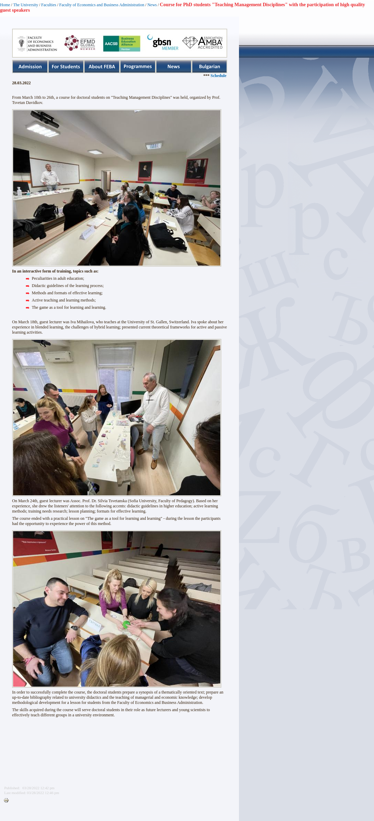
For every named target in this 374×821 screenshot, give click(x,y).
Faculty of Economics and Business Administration (101, 4)
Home (5, 4)
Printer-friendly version (7, 801)
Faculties (48, 4)
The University (25, 4)
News (152, 4)
